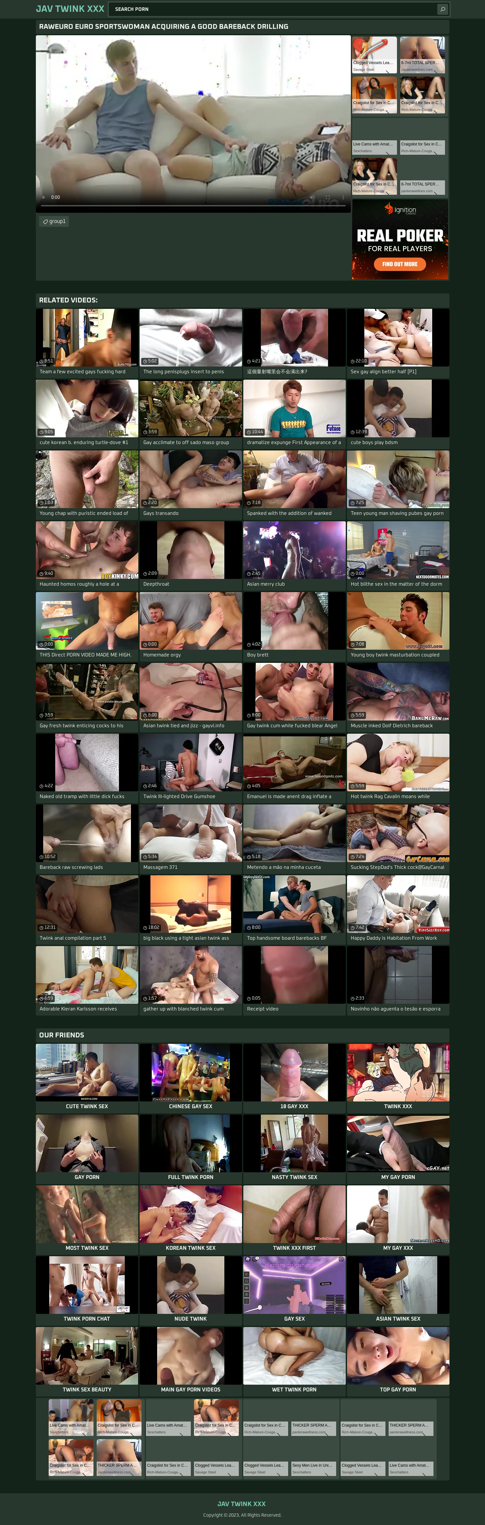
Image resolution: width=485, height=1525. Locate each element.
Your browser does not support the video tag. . (193, 124)
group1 (57, 221)
